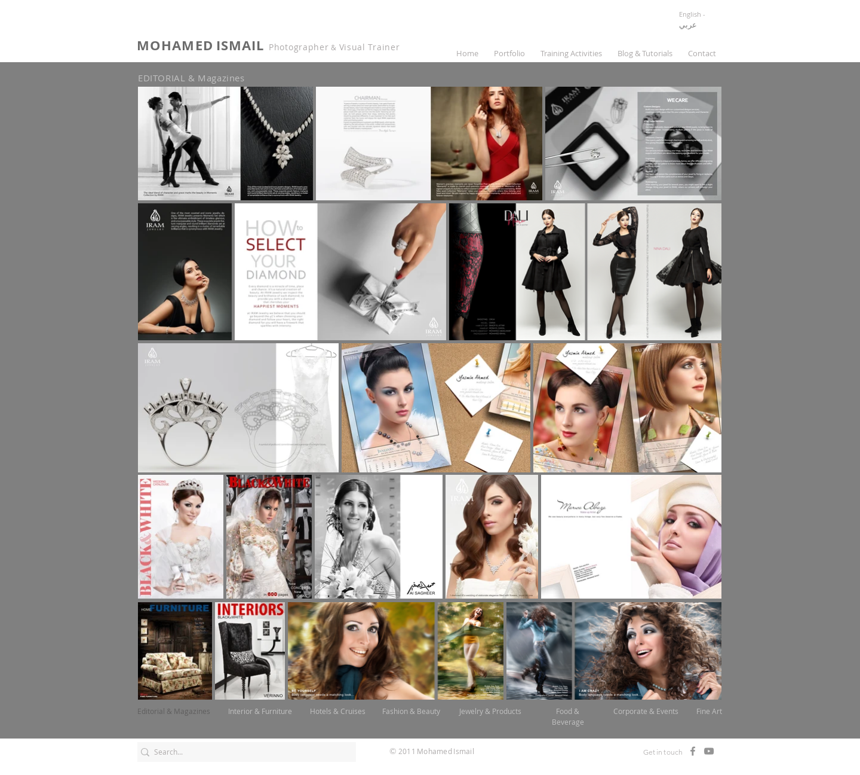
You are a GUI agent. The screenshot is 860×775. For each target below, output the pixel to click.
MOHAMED (175, 45)
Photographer (298, 47)
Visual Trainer (369, 47)
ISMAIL (240, 45)
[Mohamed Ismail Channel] (709, 751)
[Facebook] (693, 751)
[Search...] (242, 752)
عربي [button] (688, 24)
